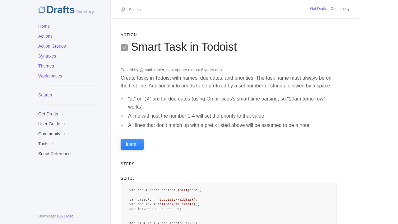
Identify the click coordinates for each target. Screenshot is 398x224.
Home (44, 26)
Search (45, 94)
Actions (45, 36)
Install (132, 144)
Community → (52, 133)
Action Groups (52, 46)
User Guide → (52, 123)
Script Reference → (57, 153)
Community (340, 9)
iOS (60, 216)
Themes (46, 65)
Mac (69, 216)
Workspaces (50, 75)
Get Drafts (318, 9)
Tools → (46, 143)
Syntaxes (47, 56)
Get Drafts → (51, 113)
